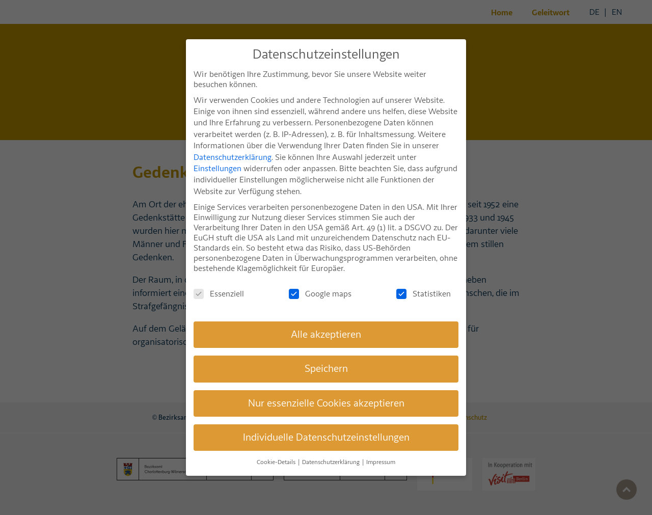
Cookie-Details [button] (277, 450)
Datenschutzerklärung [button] (331, 450)
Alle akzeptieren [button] (326, 321)
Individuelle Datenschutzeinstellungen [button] (326, 424)
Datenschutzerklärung (232, 145)
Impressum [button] (380, 450)
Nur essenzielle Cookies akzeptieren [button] (326, 390)
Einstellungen (217, 156)
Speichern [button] (326, 355)
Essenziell (219, 281)
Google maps (320, 281)
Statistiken (423, 281)
